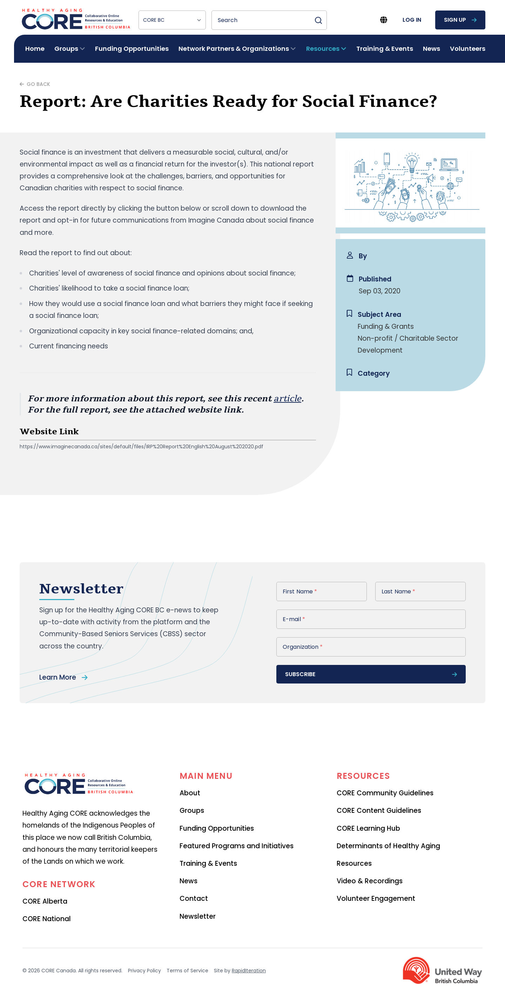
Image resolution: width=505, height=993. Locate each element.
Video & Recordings (370, 881)
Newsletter (198, 916)
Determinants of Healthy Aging (388, 846)
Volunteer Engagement (376, 898)
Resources (354, 863)
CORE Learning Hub (368, 828)
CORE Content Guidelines (379, 810)
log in (412, 20)
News (431, 48)
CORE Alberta (44, 901)
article (287, 398)
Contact (194, 898)
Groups (192, 810)
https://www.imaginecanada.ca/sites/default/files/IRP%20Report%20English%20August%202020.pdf (141, 446)
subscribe (371, 674)
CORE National (46, 919)
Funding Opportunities (132, 48)
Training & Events (384, 48)
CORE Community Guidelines (385, 793)
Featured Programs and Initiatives (237, 846)
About (190, 793)
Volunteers (467, 48)
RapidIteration (249, 970)
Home (35, 48)
